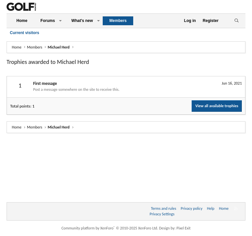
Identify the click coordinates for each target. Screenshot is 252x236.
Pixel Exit (184, 228)
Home (21, 20)
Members (118, 20)
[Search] (236, 20)
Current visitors (24, 32)
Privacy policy (191, 208)
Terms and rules (163, 208)
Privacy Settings (162, 214)
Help (211, 208)
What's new (82, 20)
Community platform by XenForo (109, 228)
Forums (47, 20)
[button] (60, 20)
